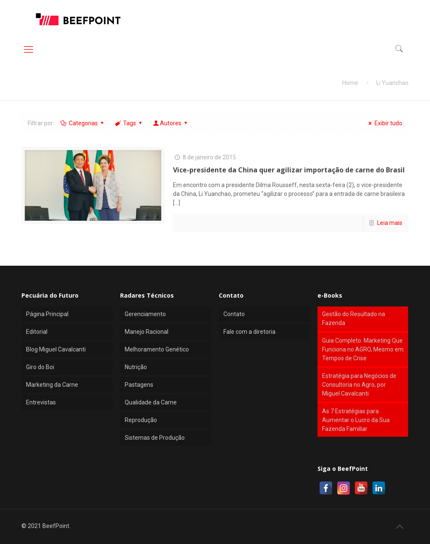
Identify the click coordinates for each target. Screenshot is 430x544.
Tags (129, 123)
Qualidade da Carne (151, 402)
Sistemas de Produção (155, 437)
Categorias (82, 123)
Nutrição (136, 367)
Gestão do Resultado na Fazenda (353, 318)
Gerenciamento (145, 314)
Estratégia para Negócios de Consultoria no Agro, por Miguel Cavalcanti (359, 384)
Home (350, 82)
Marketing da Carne (52, 384)
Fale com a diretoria (249, 331)
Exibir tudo (384, 123)
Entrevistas (41, 402)
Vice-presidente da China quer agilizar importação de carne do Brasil (289, 169)
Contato (234, 314)
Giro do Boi (40, 367)
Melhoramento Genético (157, 349)
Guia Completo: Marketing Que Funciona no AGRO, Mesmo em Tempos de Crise (363, 349)
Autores (171, 123)
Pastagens (139, 384)
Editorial (36, 331)
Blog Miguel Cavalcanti (56, 349)
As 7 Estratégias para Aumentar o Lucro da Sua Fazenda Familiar (356, 420)
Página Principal (47, 314)
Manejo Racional (146, 331)
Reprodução (141, 420)
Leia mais (389, 222)
